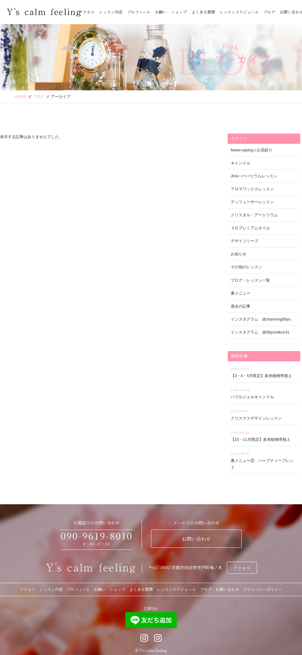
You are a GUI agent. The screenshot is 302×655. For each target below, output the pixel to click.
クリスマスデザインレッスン (264, 413)
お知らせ (238, 254)
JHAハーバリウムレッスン (254, 176)
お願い (161, 12)
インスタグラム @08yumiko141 (260, 332)
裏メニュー (240, 293)
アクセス (87, 12)
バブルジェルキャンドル (264, 392)
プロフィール (138, 12)
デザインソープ (244, 241)
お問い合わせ (196, 538)
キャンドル (240, 163)
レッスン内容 (111, 12)
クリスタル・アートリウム (254, 215)
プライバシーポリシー (262, 589)
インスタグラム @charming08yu (261, 319)
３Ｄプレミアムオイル (250, 228)
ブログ (269, 12)
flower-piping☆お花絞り (252, 150)
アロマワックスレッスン (252, 189)
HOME (21, 96)
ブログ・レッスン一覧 (250, 280)
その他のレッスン (246, 267)
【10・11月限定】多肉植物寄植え (264, 435)
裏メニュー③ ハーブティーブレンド (264, 459)
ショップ (179, 12)
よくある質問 (203, 12)
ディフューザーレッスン (252, 202)
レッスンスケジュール (239, 12)
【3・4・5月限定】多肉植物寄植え (264, 371)
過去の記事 (240, 306)
